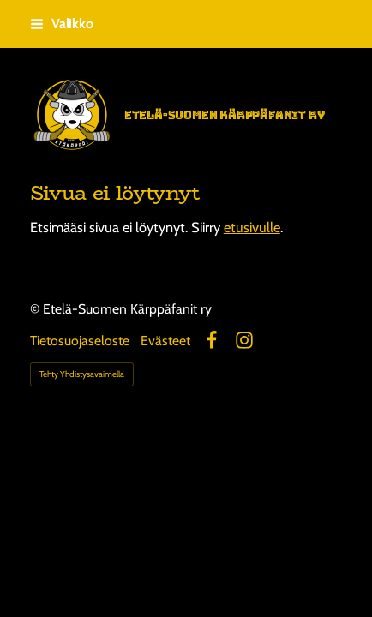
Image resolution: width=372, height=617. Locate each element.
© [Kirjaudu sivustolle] (36, 309)
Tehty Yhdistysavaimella (81, 374)
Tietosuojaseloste (79, 341)
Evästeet (165, 341)
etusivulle (252, 227)
